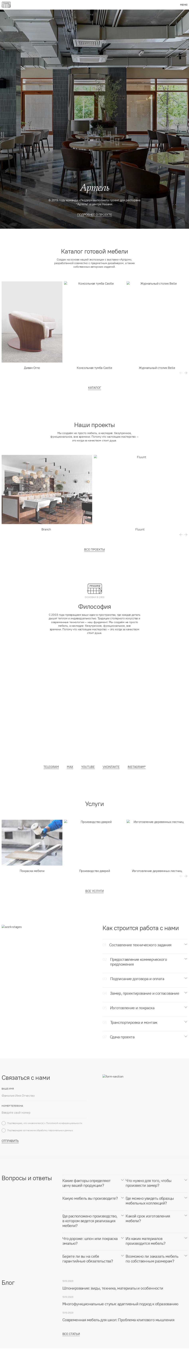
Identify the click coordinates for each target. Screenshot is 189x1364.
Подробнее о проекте (94, 215)
